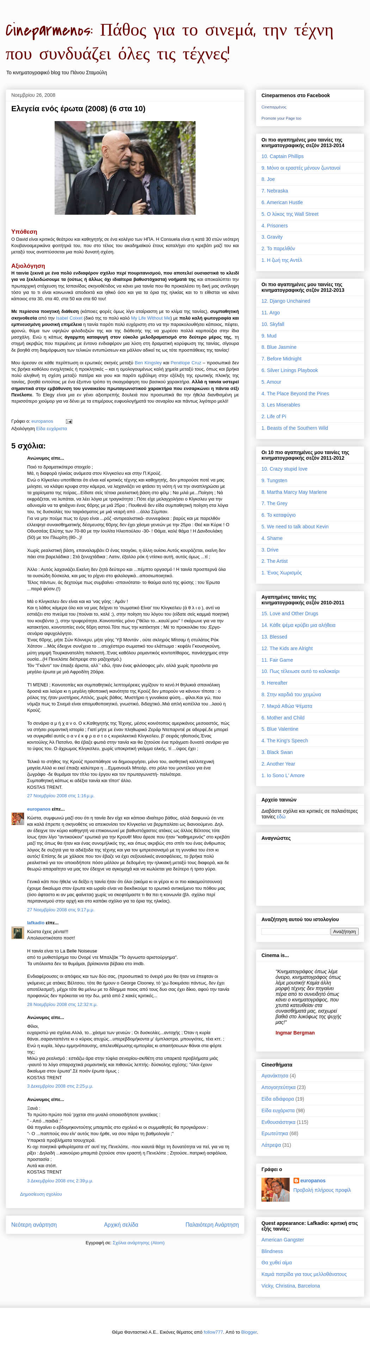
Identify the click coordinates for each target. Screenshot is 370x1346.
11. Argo (270, 312)
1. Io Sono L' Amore (283, 775)
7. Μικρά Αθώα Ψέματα (286, 706)
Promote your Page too (281, 118)
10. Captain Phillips (282, 156)
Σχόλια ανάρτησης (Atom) (139, 1242)
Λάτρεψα (271, 1145)
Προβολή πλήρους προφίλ (322, 1190)
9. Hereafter (274, 683)
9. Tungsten (274, 480)
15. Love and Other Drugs (289, 613)
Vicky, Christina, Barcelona (290, 1286)
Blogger (249, 1332)
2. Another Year (278, 764)
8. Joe (268, 179)
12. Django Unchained (285, 301)
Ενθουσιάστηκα (278, 1122)
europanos (38, 809)
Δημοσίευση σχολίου (41, 1194)
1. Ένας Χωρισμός (281, 572)
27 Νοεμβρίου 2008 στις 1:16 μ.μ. (60, 795)
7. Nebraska (274, 191)
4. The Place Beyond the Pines (295, 393)
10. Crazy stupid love (284, 469)
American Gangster (282, 1240)
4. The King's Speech (284, 740)
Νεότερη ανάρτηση (34, 1225)
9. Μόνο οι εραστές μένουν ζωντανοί (300, 168)
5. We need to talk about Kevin (294, 526)
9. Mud (269, 336)
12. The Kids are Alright (287, 648)
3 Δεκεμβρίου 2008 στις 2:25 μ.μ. (60, 1086)
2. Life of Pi (273, 416)
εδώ (281, 816)
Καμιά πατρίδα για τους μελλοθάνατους (304, 1274)
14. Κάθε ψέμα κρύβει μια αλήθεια (298, 625)
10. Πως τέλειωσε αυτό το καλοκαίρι (300, 671)
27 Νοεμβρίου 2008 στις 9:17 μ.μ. (60, 909)
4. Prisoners (274, 225)
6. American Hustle (282, 202)
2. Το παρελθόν (278, 248)
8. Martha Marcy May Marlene (294, 492)
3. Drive (269, 550)
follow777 (213, 1332)
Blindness (272, 1251)
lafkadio (35, 922)
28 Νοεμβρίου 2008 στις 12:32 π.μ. (62, 1004)
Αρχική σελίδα (121, 1225)
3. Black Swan (277, 752)
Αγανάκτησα (274, 1075)
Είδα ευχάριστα (51, 428)
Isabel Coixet (69, 318)
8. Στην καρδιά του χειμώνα (291, 694)
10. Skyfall (272, 324)
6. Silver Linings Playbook (289, 370)
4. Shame (272, 538)
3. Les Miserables (280, 405)
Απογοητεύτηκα (278, 1087)
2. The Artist (274, 561)
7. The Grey (274, 503)
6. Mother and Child (282, 718)
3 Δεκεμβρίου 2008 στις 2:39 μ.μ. (60, 1180)
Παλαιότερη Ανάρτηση (212, 1225)
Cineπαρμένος (273, 107)
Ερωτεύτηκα (274, 1133)
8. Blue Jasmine (279, 347)
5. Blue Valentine (279, 729)
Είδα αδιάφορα (277, 1099)
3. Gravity (272, 237)
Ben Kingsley (148, 362)
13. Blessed (274, 637)
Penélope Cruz (186, 362)
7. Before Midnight (281, 358)
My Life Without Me (151, 318)
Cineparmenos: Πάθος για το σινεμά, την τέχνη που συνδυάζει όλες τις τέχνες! (170, 42)
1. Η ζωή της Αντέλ (281, 260)
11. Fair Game (277, 660)
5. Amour (271, 382)
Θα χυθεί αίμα (276, 1262)
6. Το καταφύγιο (278, 515)
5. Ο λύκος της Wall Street (290, 214)
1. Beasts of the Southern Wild (294, 428)
